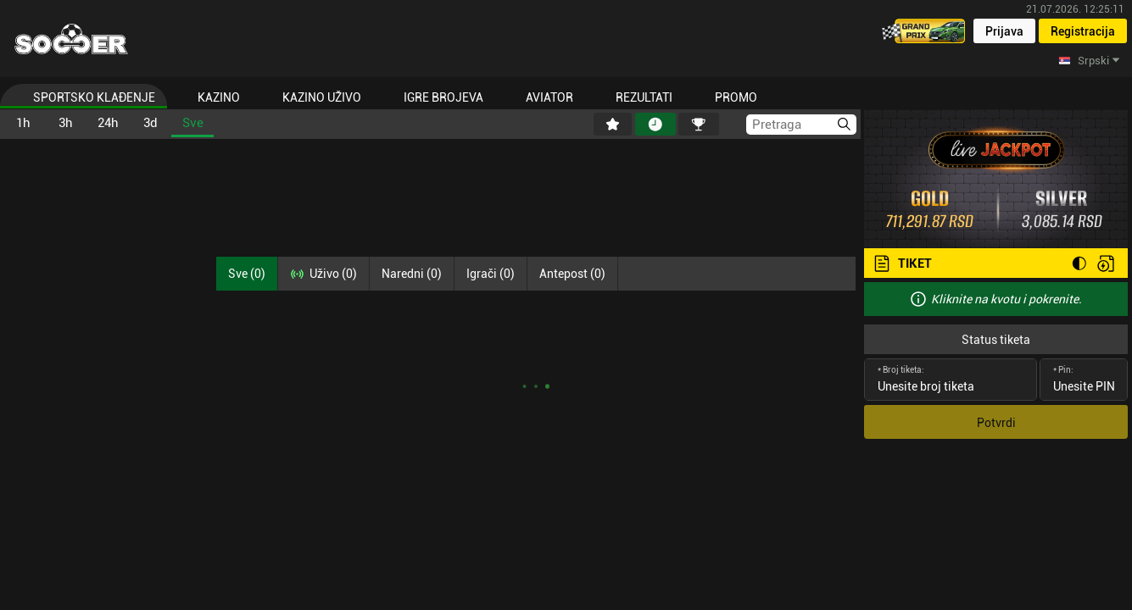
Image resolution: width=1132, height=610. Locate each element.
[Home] (71, 39)
